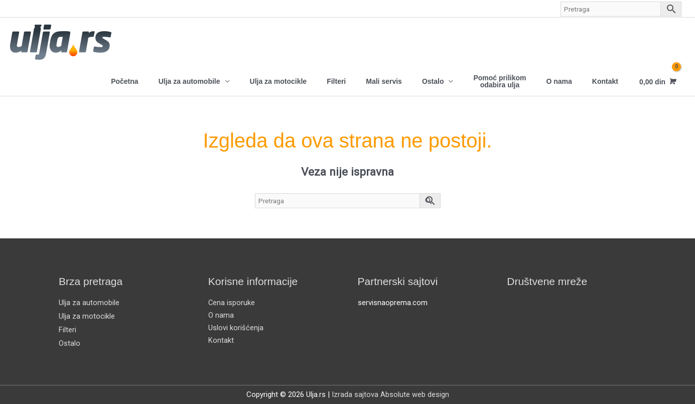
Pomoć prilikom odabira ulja (499, 81)
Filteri (336, 82)
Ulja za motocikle (278, 82)
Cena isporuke (231, 302)
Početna (124, 82)
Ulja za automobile (189, 82)
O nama (559, 82)
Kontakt (605, 82)
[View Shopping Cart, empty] (656, 81)
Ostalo (433, 82)
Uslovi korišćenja (235, 327)
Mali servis (384, 82)
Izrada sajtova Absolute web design (390, 393)
